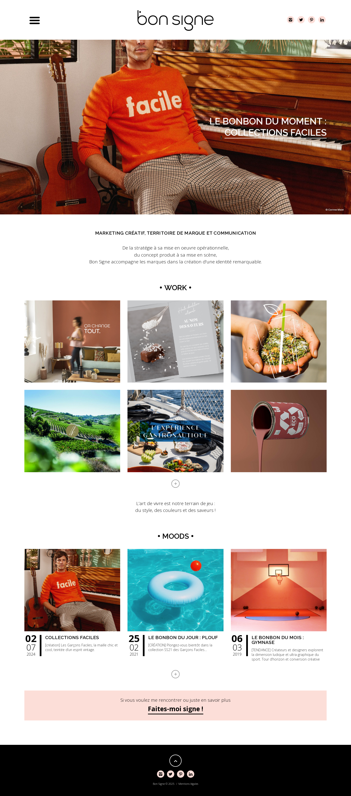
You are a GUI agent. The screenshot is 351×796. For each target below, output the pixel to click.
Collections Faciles (275, 132)
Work (175, 287)
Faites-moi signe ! (175, 708)
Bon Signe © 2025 (163, 784)
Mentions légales (188, 784)
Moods (175, 536)
